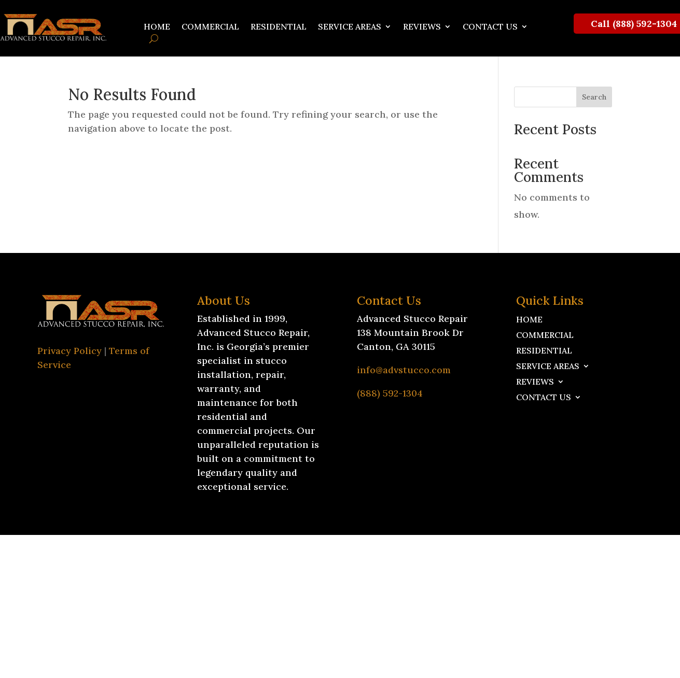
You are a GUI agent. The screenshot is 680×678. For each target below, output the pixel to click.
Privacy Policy (69, 351)
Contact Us (490, 27)
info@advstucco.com (404, 370)
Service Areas (349, 27)
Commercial (210, 27)
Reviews (422, 27)
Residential (279, 27)
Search (594, 97)
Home (157, 27)
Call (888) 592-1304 (634, 24)
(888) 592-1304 (390, 393)
